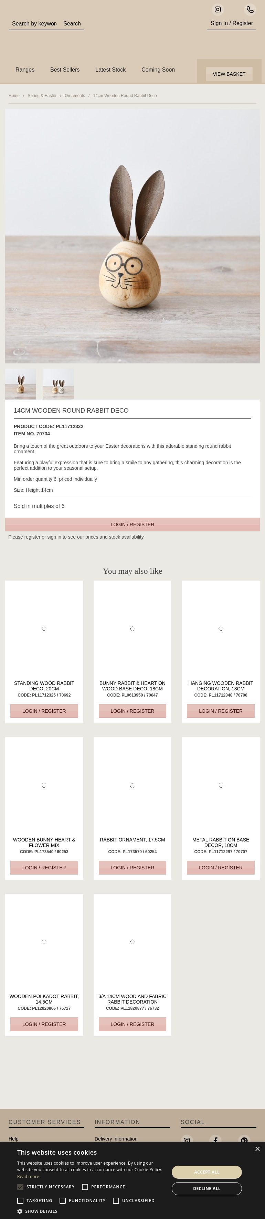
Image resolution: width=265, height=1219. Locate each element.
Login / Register (133, 524)
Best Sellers (65, 70)
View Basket (229, 74)
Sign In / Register (232, 23)
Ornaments (75, 95)
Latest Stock (110, 70)
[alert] (132, 1180)
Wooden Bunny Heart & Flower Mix (44, 842)
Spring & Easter (42, 95)
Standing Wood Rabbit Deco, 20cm (44, 685)
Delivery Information (116, 1139)
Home (14, 95)
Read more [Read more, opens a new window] (28, 1176)
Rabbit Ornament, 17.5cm (132, 839)
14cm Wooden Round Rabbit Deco (125, 95)
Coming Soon (158, 70)
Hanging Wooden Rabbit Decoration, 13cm (221, 685)
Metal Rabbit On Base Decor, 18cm (220, 842)
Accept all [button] (207, 1172)
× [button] (257, 1149)
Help (14, 1139)
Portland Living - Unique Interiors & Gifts (143, 36)
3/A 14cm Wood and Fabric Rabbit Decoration (132, 999)
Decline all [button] (207, 1188)
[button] (91, 1211)
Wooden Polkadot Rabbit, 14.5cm (44, 999)
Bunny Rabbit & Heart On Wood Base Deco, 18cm (132, 685)
